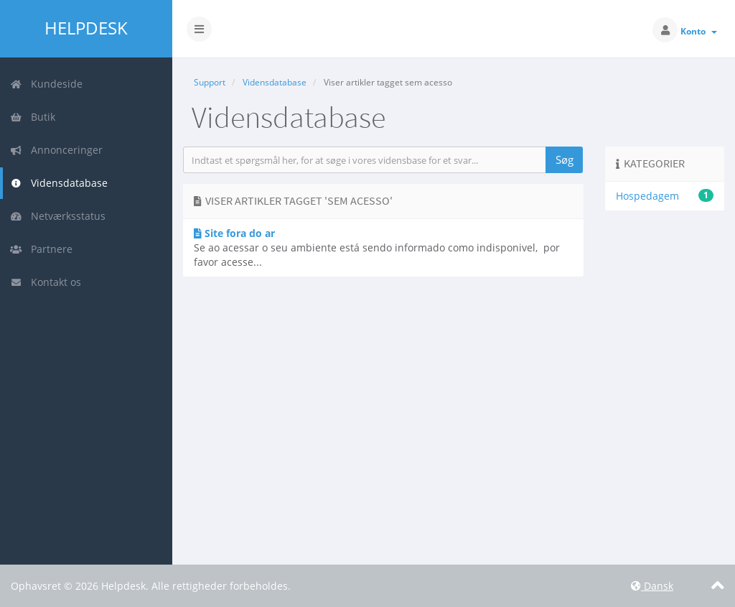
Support (209, 82)
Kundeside (46, 84)
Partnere (41, 249)
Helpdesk (86, 28)
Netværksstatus (58, 216)
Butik (32, 117)
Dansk (652, 586)
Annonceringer (56, 150)
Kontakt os (45, 282)
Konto (698, 31)
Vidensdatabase (59, 183)
